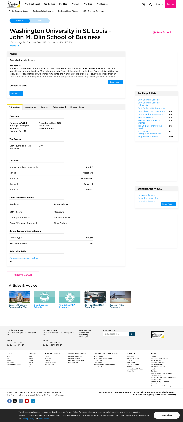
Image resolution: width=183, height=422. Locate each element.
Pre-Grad (88, 4)
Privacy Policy (28, 419)
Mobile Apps (131, 367)
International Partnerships (161, 373)
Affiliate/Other (85, 337)
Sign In (159, 4)
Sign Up (170, 4)
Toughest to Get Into (148, 137)
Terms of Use (43, 419)
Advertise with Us (158, 367)
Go (132, 334)
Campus (19, 21)
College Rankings (75, 356)
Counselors (130, 371)
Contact (154, 371)
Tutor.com (98, 360)
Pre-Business (102, 4)
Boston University (146, 195)
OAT (30, 367)
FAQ (8, 335)
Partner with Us (157, 365)
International (84, 333)
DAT (30, 365)
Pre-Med (63, 4)
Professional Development (104, 365)
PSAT (9, 360)
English (47, 360)
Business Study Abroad (68, 11)
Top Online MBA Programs (67, 306)
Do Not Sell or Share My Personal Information (154, 392)
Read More (115, 82)
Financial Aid (73, 362)
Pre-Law (75, 4)
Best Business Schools (41, 306)
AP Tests (10, 362)
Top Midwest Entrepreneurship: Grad (149, 132)
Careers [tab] (44, 107)
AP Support (49, 365)
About (153, 356)
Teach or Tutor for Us (159, 358)
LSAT (31, 360)
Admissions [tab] (14, 107)
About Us (98, 367)
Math (47, 356)
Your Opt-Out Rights (142, 395)
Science (48, 358)
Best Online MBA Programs (151, 108)
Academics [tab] (30, 107)
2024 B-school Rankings (93, 11)
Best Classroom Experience (151, 111)
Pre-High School (32, 4)
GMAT (31, 358)
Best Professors (145, 117)
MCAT (31, 362)
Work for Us (156, 360)
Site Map (172, 395)
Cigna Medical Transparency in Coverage (161, 385)
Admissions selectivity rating (23, 258)
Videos (129, 360)
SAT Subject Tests (14, 365)
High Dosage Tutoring (103, 358)
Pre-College (49, 4)
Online (39, 21)
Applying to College (76, 360)
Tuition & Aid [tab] (59, 107)
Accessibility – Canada (160, 382)
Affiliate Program (158, 362)
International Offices (134, 369)
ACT (8, 358)
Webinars (130, 356)
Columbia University (148, 198)
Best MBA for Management (151, 114)
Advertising (83, 335)
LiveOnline (130, 362)
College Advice (74, 358)
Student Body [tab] (77, 107)
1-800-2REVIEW (22, 333)
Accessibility (156, 379)
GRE (30, 356)
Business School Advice (43, 11)
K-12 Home (98, 356)
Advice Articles (132, 358)
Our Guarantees (157, 375)
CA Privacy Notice (122, 392)
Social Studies (50, 362)
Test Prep (98, 362)
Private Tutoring (132, 365)
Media (153, 369)
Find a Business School (18, 11)
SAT (8, 356)
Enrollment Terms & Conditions (163, 377)
